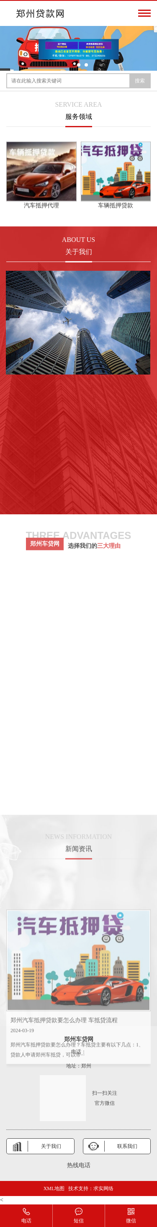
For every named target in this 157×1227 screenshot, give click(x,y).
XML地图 (54, 1188)
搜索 (140, 81)
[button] (71, 65)
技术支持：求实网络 (90, 1188)
